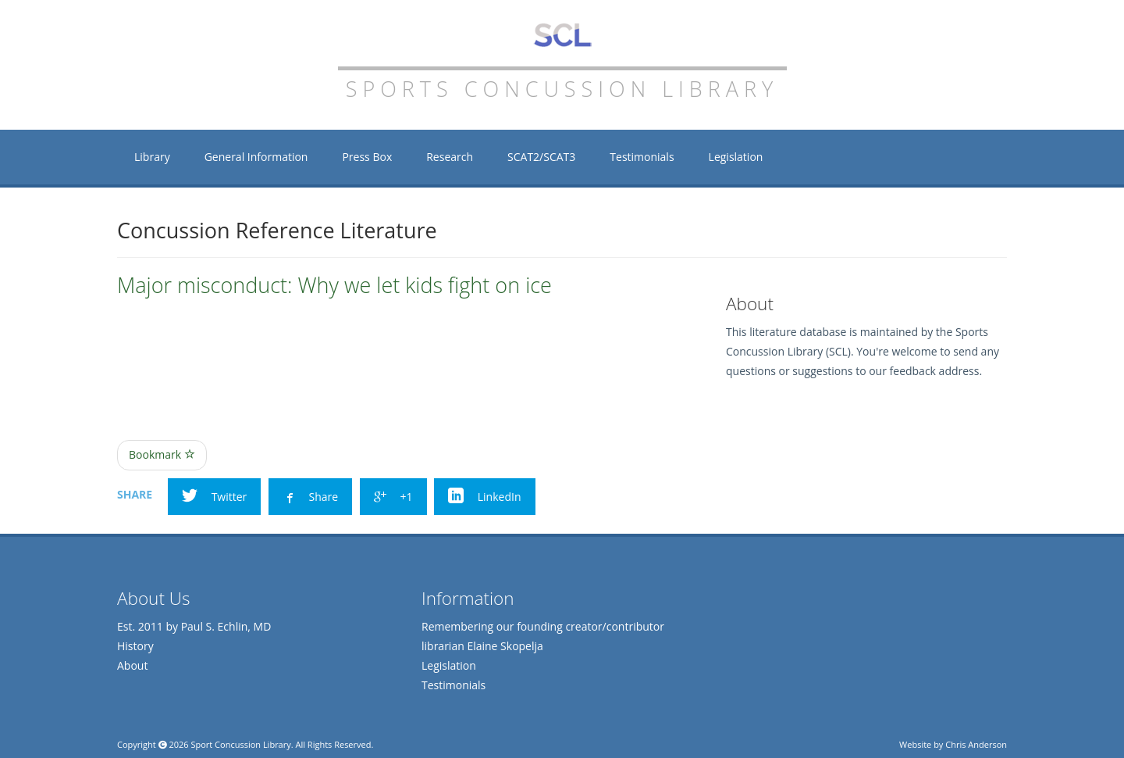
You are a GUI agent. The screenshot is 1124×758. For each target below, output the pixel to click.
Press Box (367, 156)
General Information (256, 156)
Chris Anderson (976, 744)
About (132, 665)
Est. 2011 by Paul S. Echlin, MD (194, 626)
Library (152, 156)
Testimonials (642, 156)
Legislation (736, 156)
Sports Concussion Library (562, 35)
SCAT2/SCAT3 (541, 156)
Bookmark (162, 454)
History (135, 645)
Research (449, 156)
